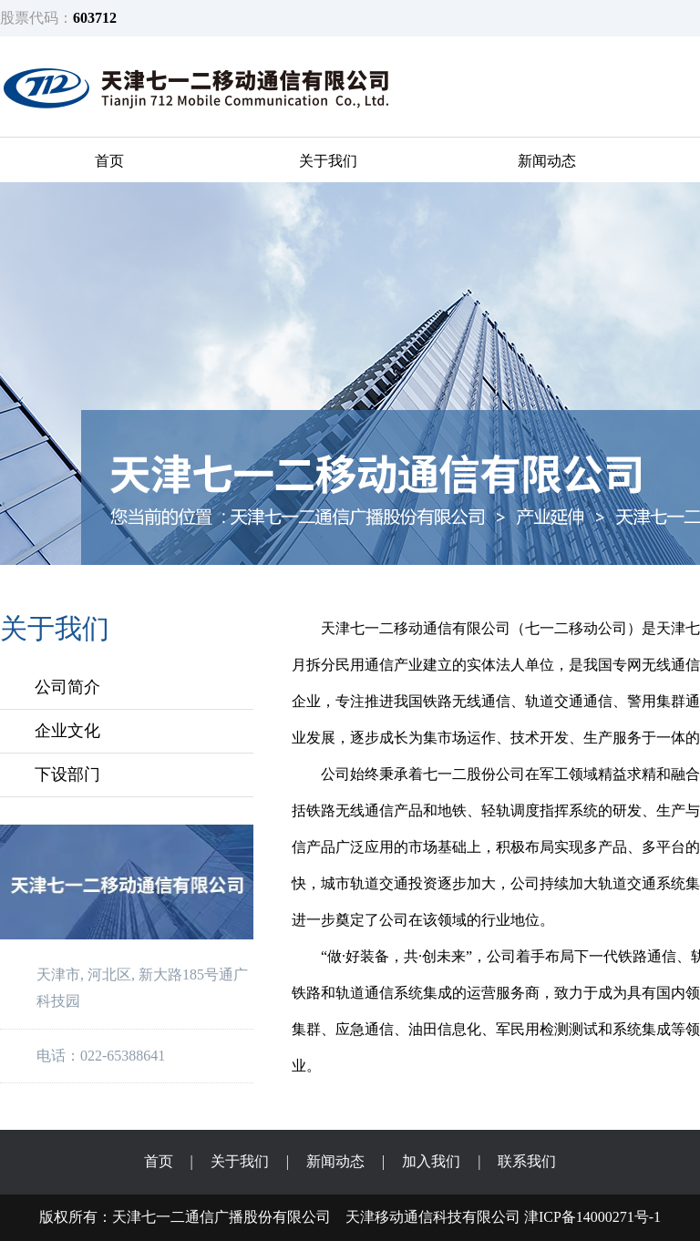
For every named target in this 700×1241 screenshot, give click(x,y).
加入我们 (431, 1161)
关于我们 (328, 161)
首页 (109, 161)
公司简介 (67, 687)
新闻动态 (547, 161)
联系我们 (527, 1161)
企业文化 (67, 731)
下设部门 (67, 774)
